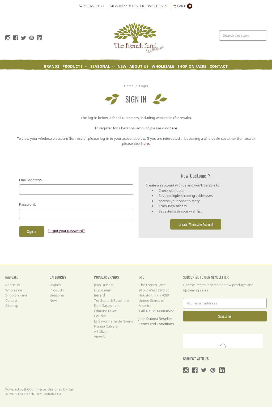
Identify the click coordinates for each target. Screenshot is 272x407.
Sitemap (11, 305)
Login (143, 85)
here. (173, 128)
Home (129, 85)
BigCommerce (35, 389)
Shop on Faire (191, 66)
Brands (51, 66)
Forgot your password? (66, 230)
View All (100, 336)
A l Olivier (101, 331)
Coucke (100, 315)
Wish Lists (157, 5)
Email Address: (30, 179)
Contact (219, 66)
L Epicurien (102, 290)
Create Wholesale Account (195, 224)
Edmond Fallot (105, 310)
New (122, 66)
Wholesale (163, 66)
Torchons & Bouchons (112, 300)
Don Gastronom (107, 305)
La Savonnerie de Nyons (113, 321)
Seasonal (102, 66)
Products (74, 66)
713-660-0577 (91, 5)
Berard (99, 295)
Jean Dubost (103, 284)
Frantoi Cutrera (106, 326)
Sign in (116, 5)
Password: (27, 204)
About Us (138, 66)
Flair (71, 389)
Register (136, 5)
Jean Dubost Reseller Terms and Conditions (156, 321)
